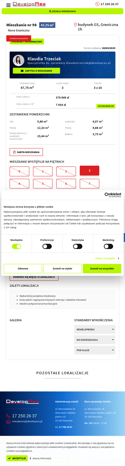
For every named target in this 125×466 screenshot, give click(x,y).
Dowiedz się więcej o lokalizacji (34, 276)
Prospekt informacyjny (26, 41)
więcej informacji (40, 458)
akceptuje (17, 458)
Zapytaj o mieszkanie (36, 70)
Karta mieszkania (26, 152)
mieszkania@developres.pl (27, 421)
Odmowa (23, 268)
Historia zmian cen (106, 106)
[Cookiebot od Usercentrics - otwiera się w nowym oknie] (107, 195)
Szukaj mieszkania (62, 11)
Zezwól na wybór (62, 268)
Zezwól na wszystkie (102, 268)
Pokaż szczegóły (105, 258)
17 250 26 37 (24, 416)
